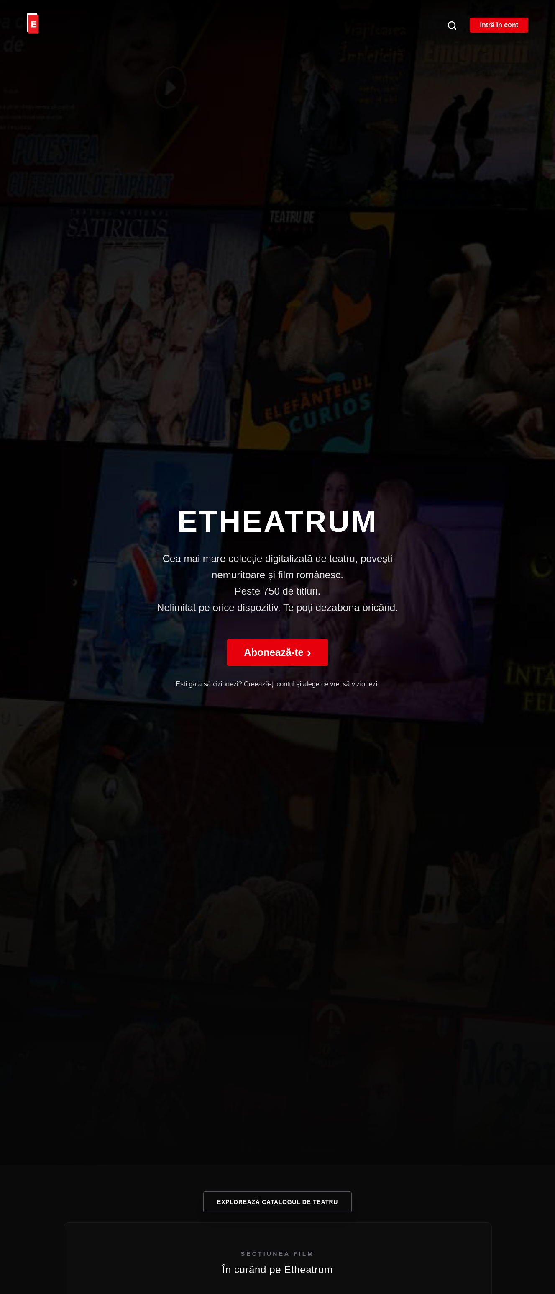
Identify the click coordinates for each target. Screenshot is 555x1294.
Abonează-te (277, 652)
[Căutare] (452, 25)
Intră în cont (499, 24)
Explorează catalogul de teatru (277, 1202)
